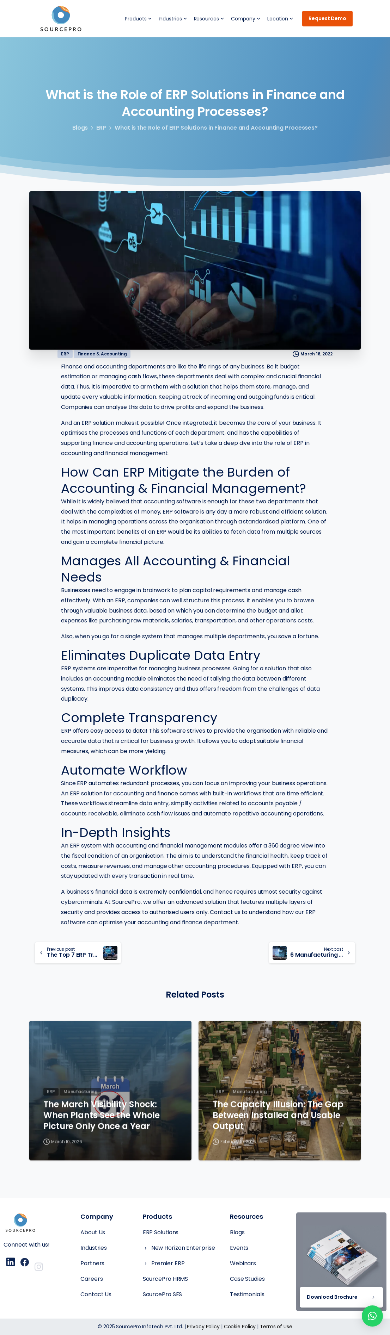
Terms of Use (276, 1326)
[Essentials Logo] (20, 1223)
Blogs (80, 128)
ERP (101, 128)
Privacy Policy (203, 1326)
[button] (372, 1316)
